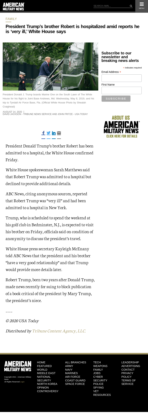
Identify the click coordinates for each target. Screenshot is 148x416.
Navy (68, 369)
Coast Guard (75, 380)
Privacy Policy (127, 375)
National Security (44, 378)
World (42, 369)
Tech (97, 362)
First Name (108, 84)
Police (98, 383)
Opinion (43, 387)
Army (69, 366)
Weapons (100, 366)
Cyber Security (100, 378)
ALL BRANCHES (75, 362)
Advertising (130, 366)
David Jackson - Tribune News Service (27, 114)
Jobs (97, 373)
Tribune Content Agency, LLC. (59, 331)
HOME (41, 362)
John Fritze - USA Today (73, 114)
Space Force (75, 383)
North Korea (47, 383)
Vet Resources (102, 393)
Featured (44, 366)
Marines (71, 373)
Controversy (47, 391)
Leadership (130, 362)
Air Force (72, 376)
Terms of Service (128, 382)
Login (22, 382)
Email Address (111, 72)
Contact (128, 369)
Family (11, 19)
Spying (98, 387)
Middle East (46, 373)
